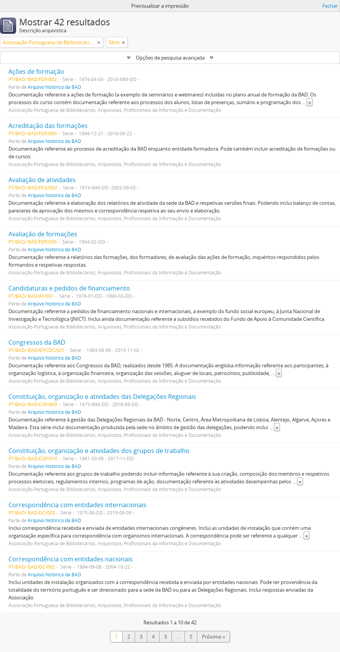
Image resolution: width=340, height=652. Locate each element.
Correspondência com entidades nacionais (70, 559)
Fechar (330, 5)
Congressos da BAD (36, 342)
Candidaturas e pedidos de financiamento (69, 288)
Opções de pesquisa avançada (170, 57)
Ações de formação (36, 71)
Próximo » (213, 636)
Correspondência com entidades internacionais (77, 505)
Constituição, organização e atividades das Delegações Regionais (102, 396)
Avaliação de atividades (42, 180)
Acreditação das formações (48, 125)
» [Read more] (309, 102)
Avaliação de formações (42, 234)
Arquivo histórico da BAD (54, 87)
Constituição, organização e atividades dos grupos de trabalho (99, 450)
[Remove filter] (98, 42)
